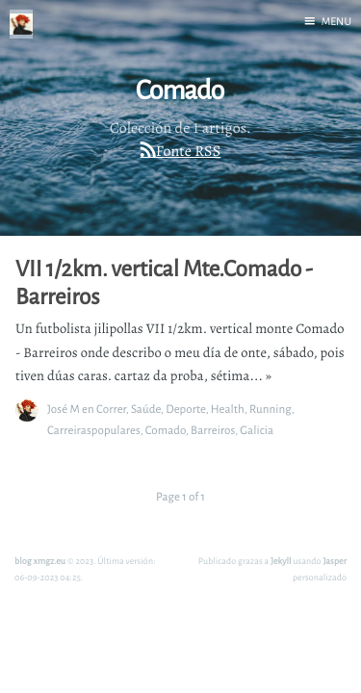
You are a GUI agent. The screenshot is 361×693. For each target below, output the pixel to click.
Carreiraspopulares (94, 430)
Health (228, 408)
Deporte (186, 408)
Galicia (256, 430)
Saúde (146, 408)
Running (270, 408)
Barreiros (213, 430)
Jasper (334, 560)
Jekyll (281, 560)
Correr (111, 408)
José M (63, 408)
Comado (165, 430)
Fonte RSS (188, 151)
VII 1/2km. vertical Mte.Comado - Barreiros (163, 282)
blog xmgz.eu (39, 560)
